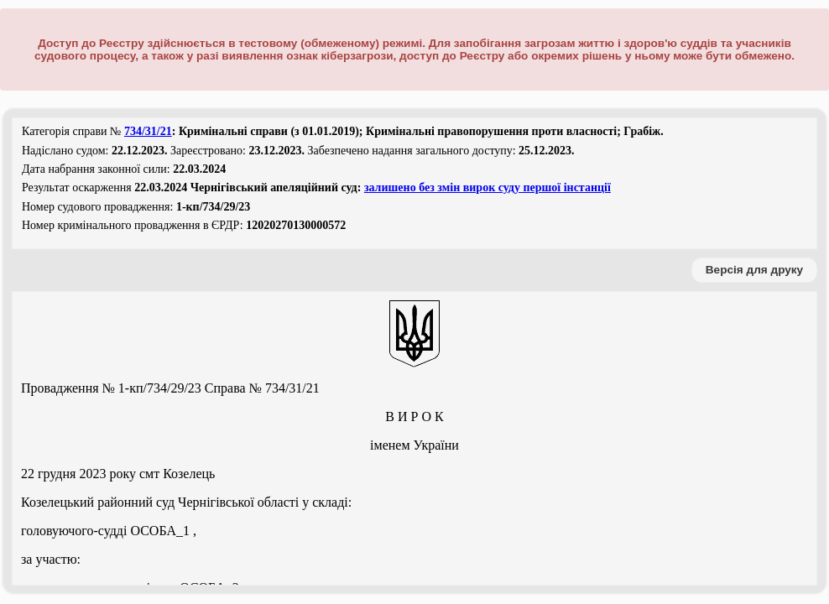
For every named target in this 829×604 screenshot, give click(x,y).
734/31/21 (148, 131)
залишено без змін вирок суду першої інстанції (487, 187)
